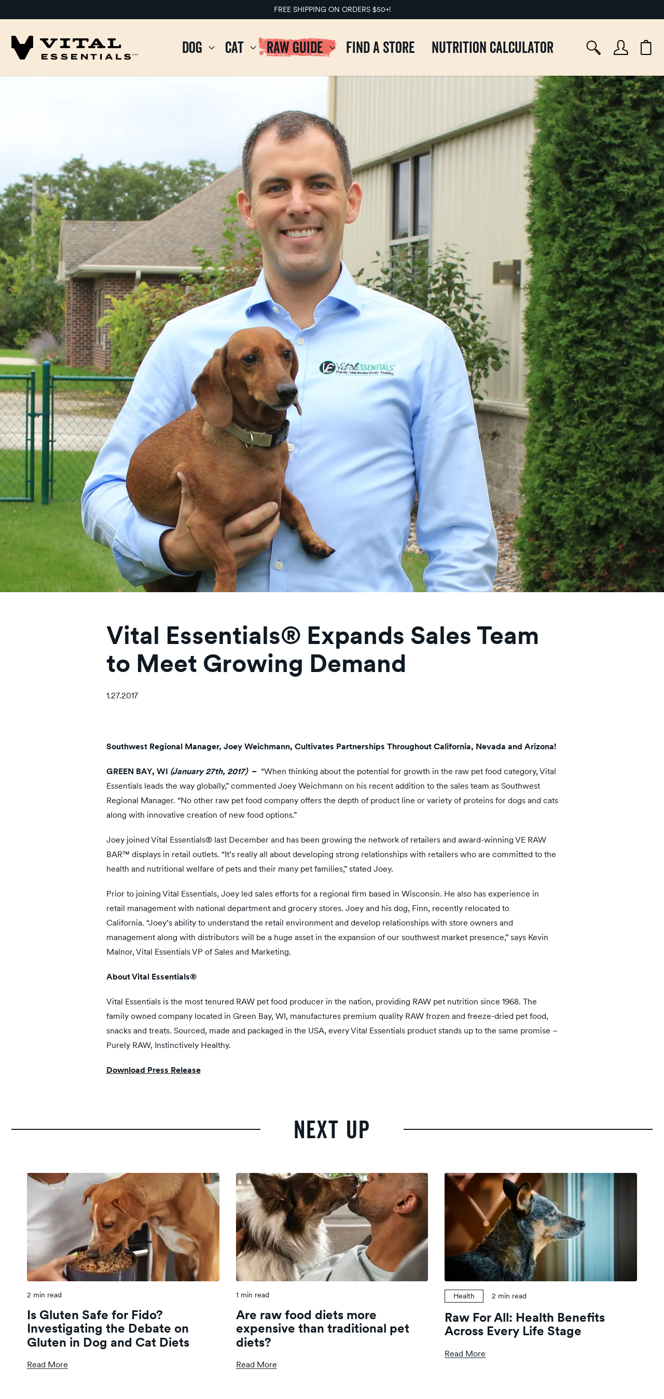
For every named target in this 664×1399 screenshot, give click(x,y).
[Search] (593, 47)
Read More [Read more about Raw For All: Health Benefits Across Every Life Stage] (465, 1354)
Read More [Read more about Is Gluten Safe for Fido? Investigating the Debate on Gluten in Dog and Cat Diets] (47, 1364)
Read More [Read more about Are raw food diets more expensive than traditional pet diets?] (256, 1364)
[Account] (621, 47)
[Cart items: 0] (646, 47)
